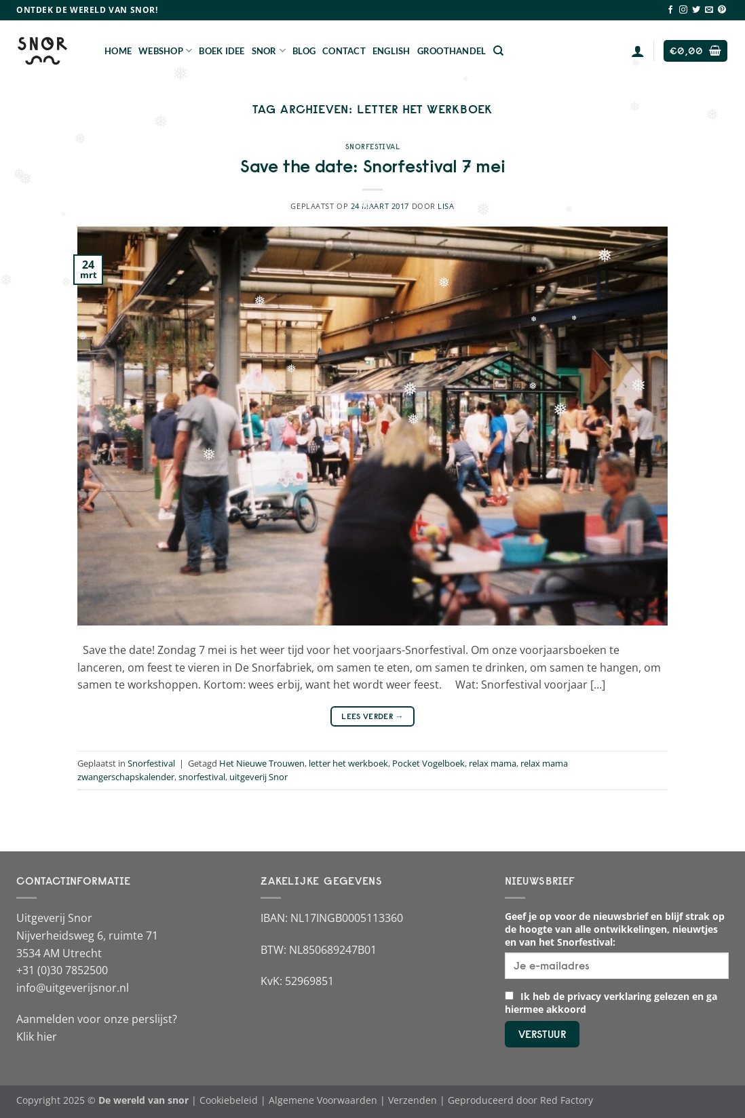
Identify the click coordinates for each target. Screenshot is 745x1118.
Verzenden (412, 1100)
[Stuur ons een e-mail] (709, 10)
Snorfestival (372, 146)
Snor (269, 50)
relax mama (492, 763)
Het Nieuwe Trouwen (262, 763)
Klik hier (36, 1036)
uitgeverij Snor (258, 777)
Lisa (446, 206)
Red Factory (566, 1100)
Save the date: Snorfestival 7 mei (372, 166)
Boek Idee (221, 50)
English (391, 50)
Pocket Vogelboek (428, 763)
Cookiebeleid (228, 1100)
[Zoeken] (498, 51)
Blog (304, 50)
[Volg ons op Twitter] (696, 10)
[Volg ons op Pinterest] (722, 10)
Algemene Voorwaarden (323, 1100)
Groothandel (451, 50)
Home (118, 50)
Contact (344, 50)
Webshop (165, 50)
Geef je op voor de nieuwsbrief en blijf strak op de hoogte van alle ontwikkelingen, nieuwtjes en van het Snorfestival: (615, 929)
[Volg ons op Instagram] (683, 10)
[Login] (638, 51)
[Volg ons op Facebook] (670, 10)
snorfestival (201, 777)
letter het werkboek (348, 763)
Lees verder (372, 716)
